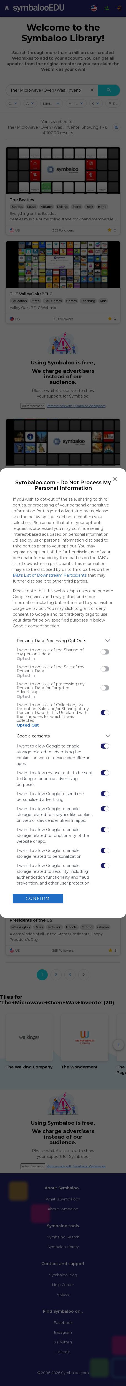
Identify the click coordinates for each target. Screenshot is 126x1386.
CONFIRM (38, 898)
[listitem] (63, 640)
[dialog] (63, 693)
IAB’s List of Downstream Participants (50, 575)
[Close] (115, 479)
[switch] (104, 652)
